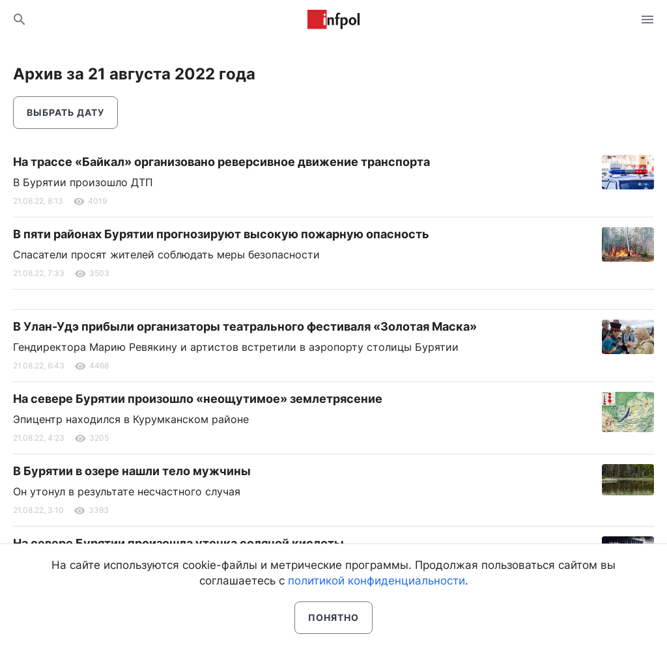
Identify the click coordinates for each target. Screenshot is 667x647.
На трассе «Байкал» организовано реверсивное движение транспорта (221, 162)
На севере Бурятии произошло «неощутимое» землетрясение (197, 399)
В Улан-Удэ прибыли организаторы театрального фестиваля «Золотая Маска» (245, 326)
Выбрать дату (65, 112)
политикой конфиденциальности (376, 580)
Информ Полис (333, 19)
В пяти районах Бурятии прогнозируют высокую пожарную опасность (221, 234)
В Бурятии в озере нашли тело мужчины (132, 471)
